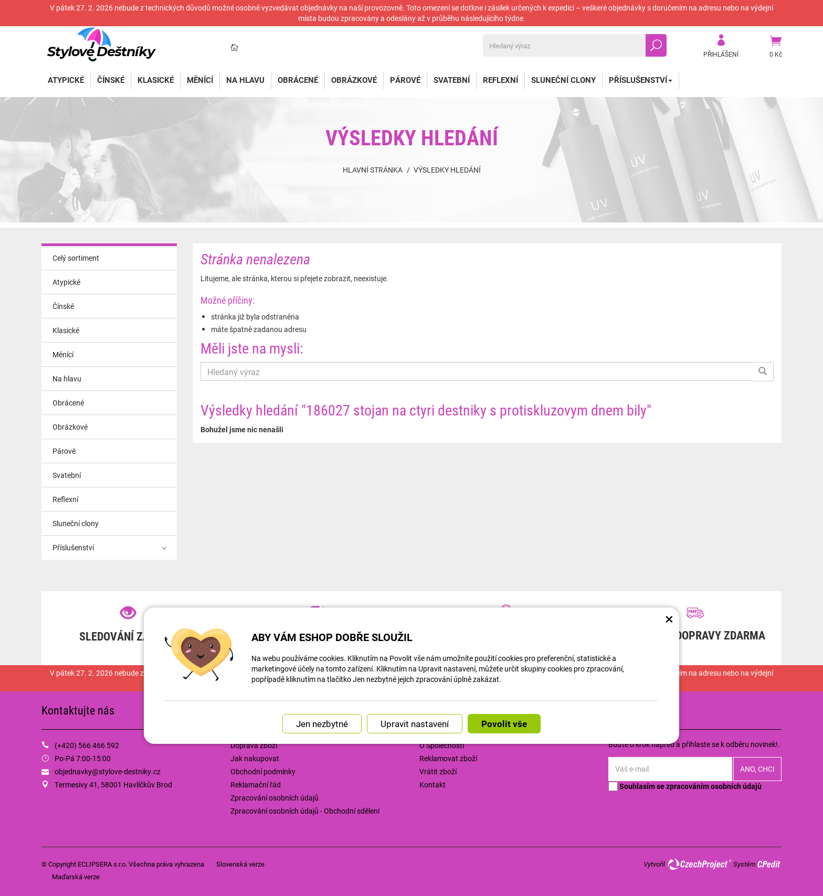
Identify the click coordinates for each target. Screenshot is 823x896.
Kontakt (432, 785)
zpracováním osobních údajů (714, 786)
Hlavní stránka (373, 170)
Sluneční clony (563, 79)
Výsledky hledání (447, 170)
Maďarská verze (76, 876)
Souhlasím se (685, 786)
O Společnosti (441, 745)
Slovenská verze (240, 864)
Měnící (200, 79)
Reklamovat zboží (448, 758)
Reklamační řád (255, 785)
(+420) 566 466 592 (87, 745)
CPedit (769, 864)
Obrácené (298, 79)
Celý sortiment (75, 258)
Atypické (66, 79)
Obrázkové (354, 79)
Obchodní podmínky (263, 771)
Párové (405, 79)
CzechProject (699, 864)
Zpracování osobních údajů (274, 798)
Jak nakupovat (254, 758)
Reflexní (500, 79)
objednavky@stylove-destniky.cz (108, 771)
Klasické (156, 79)
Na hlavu (245, 79)
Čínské (110, 79)
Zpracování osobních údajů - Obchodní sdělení (304, 811)
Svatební (452, 79)
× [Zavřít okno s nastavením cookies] (669, 618)
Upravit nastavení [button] (415, 724)
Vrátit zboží (438, 771)
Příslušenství (640, 79)
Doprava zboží (253, 745)
